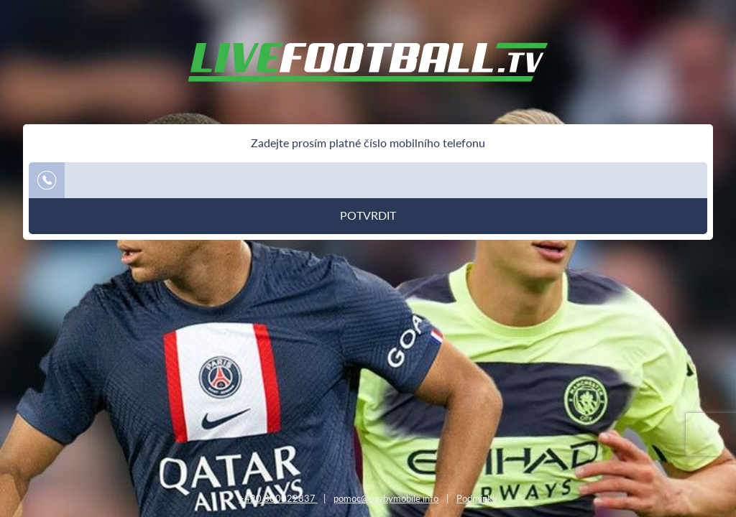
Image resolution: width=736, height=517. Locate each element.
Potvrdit (368, 215)
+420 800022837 (278, 498)
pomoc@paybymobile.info (386, 498)
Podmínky (476, 498)
